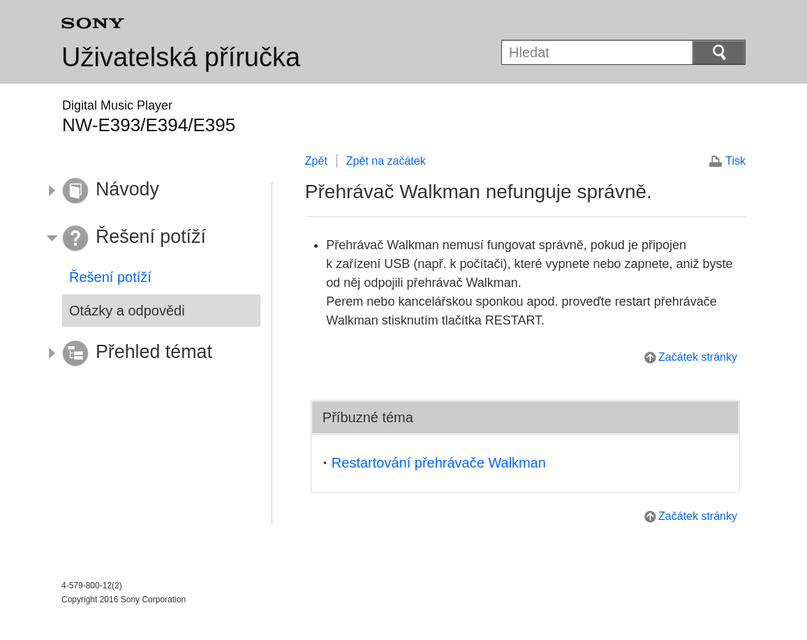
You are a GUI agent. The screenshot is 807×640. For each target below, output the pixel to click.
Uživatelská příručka (180, 57)
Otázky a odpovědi (127, 310)
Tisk (735, 161)
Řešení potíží (110, 277)
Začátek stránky (697, 357)
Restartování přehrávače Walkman (439, 462)
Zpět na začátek (386, 161)
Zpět (316, 161)
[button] (150, 191)
